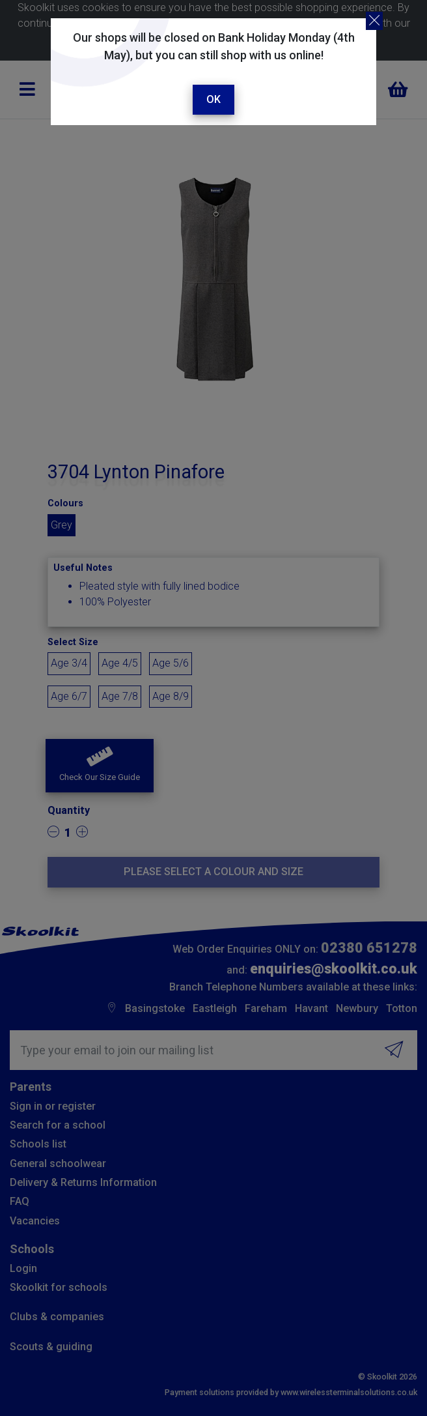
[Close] (374, 21)
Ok (213, 99)
